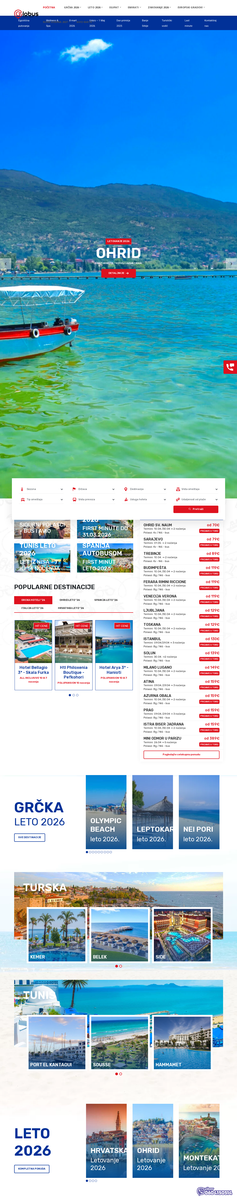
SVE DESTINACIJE (29, 837)
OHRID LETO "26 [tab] (70, 600)
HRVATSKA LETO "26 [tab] (71, 608)
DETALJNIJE (119, 273)
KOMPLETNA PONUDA (31, 1168)
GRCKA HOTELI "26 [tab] (33, 600)
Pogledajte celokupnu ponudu (181, 754)
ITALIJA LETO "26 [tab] (32, 608)
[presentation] (5, 263)
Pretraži (196, 509)
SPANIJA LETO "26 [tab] (106, 600)
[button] (70, 695)
